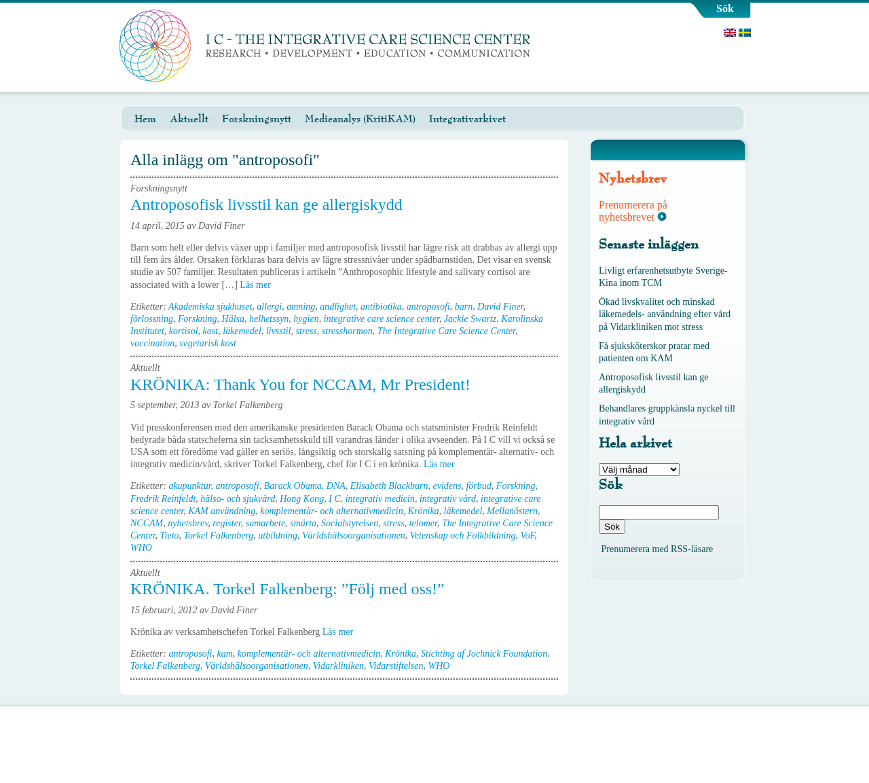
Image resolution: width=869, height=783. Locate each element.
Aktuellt (189, 118)
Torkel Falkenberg (219, 535)
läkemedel (242, 331)
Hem (145, 118)
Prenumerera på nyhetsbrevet (633, 211)
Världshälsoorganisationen (353, 535)
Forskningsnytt (256, 118)
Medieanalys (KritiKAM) (360, 118)
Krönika (423, 511)
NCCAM (146, 523)
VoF (527, 535)
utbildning (277, 535)
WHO (141, 548)
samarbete (265, 523)
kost (211, 331)
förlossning (151, 319)
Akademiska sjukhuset (210, 307)
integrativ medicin (380, 499)
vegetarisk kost (207, 343)
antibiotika (381, 307)
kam (224, 654)
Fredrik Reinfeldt (163, 499)
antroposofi (428, 307)
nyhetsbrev (188, 523)
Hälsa (233, 319)
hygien (305, 319)
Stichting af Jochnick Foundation (484, 654)
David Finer (500, 307)
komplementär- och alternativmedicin (331, 511)
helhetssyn (269, 319)
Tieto (169, 535)
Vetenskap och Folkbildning (463, 535)
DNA (336, 486)
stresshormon (347, 331)
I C (335, 499)
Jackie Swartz (470, 319)
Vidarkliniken (338, 666)
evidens (447, 486)
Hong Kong (302, 499)
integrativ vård (448, 499)
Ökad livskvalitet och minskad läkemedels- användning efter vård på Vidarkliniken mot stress (665, 314)
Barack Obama (293, 486)
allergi (269, 307)
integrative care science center (381, 319)
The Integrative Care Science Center (446, 331)
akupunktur (189, 486)
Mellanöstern (512, 511)
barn (464, 307)
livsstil (278, 331)
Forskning (197, 319)
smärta (303, 523)
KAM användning (221, 511)
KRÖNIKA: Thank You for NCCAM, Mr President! (300, 384)
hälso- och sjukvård (237, 499)
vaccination (152, 343)
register (226, 523)
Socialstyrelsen (349, 523)
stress (305, 331)
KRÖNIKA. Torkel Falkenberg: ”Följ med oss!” (287, 589)
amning (300, 307)
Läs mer (260, 285)
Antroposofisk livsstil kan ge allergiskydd (266, 204)
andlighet (338, 307)
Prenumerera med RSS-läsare (658, 549)
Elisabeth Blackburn (389, 486)
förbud (478, 486)
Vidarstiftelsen (396, 666)
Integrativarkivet (467, 118)
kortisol (183, 331)
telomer (423, 523)
